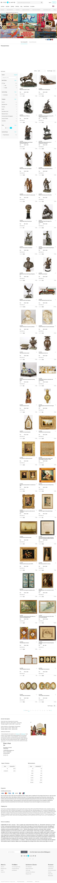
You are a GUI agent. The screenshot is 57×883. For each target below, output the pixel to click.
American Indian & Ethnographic (9, 116)
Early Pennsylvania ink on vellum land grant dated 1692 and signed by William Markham (46, 538)
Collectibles (9, 120)
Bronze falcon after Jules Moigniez (25, 168)
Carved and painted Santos (24, 405)
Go (10, 127)
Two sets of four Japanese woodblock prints (27, 590)
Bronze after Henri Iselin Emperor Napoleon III (27, 274)
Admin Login (28, 870)
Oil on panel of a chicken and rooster (26, 458)
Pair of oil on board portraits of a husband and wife (27, 485)
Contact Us (3, 872)
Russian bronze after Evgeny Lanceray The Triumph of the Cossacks (46, 116)
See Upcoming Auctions (16, 866)
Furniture (17, 9)
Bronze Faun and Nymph (43, 273)
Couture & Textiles (9, 118)
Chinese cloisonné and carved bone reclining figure (27, 380)
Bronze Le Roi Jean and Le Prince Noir (45, 194)
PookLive (17, 734)
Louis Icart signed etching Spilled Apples (46, 511)
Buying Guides (50, 875)
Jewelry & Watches (26, 9)
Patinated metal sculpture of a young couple (27, 194)
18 (47, 710)
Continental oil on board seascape (25, 537)
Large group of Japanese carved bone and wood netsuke (46, 380)
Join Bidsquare (14, 870)
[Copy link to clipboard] (45, 39)
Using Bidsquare (51, 866)
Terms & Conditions (30, 881)
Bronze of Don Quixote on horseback (26, 247)
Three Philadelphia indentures (25, 669)
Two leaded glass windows (24, 642)
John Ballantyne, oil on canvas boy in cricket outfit (46, 591)
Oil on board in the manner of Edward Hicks (46, 484)
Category (3, 99)
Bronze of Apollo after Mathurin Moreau (45, 168)
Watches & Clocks (9, 113)
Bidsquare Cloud (28, 873)
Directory (17, 6)
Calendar (12, 6)
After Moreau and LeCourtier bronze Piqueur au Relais (46, 248)
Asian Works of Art (46, 9)
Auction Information (32, 42)
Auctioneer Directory (15, 868)
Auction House (5, 131)
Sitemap (49, 872)
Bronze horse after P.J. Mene (25, 89)
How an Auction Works (52, 870)
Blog (21, 6)
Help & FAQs (50, 873)
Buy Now (7, 6)
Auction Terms (50, 868)
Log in (50, 2)
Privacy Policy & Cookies (20, 881)
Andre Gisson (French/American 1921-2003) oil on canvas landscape (46, 617)
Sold (10, 85)
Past (4, 12)
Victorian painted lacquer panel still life (26, 563)
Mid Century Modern (36, 9)
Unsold (10, 87)
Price (3, 125)
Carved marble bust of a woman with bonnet (46, 326)
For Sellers (32, 6)
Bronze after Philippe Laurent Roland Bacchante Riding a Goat (26, 143)
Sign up (54, 2)
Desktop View (37, 881)
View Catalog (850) (47, 36)
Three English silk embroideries (44, 669)
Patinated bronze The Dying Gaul (44, 89)
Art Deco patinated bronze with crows (45, 300)
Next (50, 710)
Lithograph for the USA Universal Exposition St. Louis (46, 643)
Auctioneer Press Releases (30, 872)
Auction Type (4, 92)
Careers (2, 870)
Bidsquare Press (3, 868)
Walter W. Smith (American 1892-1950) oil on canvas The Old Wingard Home (27, 617)
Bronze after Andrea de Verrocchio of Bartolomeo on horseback (45, 143)
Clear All (15, 74)
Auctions (2, 6)
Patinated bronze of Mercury (25, 115)
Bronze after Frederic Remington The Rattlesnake (45, 222)
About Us (2, 866)
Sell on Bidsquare (29, 866)
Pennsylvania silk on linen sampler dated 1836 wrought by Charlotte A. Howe (46, 459)
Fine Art (2, 9)
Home (2, 12)
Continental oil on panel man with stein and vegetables (27, 512)
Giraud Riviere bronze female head (26, 221)
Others (55, 9)
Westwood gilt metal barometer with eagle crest (46, 406)
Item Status (4, 80)
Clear (15, 80)
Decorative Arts (10, 9)
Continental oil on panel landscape (44, 432)
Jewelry (9, 109)
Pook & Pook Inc (22, 23)
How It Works (26, 6)
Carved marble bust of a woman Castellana (27, 326)
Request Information (29, 868)
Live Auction (9, 94)
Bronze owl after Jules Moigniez (25, 300)
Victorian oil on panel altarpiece (25, 432)
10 (44, 710)
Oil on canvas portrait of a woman (44, 563)
